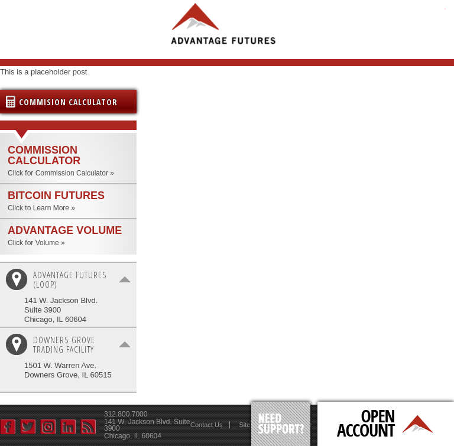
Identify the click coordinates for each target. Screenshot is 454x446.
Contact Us (206, 424)
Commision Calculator (68, 102)
